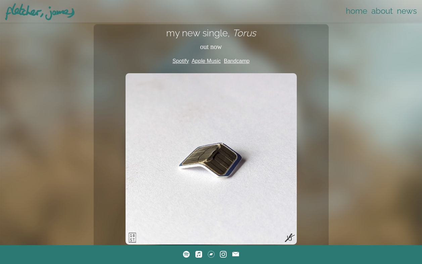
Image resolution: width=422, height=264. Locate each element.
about (382, 11)
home (356, 11)
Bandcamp (237, 61)
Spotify (181, 61)
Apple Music (206, 61)
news (407, 11)
